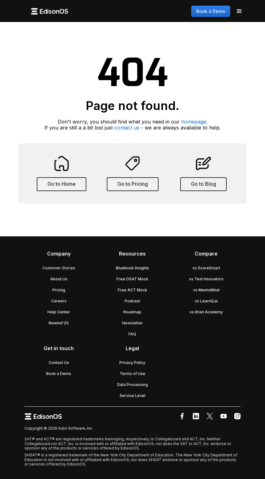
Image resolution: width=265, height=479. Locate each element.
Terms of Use (132, 373)
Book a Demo (210, 11)
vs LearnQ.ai (206, 301)
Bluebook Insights (132, 268)
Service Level (132, 395)
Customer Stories (58, 268)
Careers (59, 301)
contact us (126, 127)
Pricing (58, 290)
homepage (193, 121)
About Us (59, 279)
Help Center (58, 312)
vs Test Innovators (206, 279)
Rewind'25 (59, 323)
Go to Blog (203, 184)
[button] (239, 11)
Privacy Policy (132, 362)
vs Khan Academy (206, 312)
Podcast (132, 301)
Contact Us (59, 362)
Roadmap (132, 312)
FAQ (132, 334)
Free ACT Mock (132, 290)
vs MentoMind (206, 290)
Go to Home (61, 184)
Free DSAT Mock (132, 279)
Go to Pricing (132, 184)
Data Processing (132, 384)
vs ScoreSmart (206, 268)
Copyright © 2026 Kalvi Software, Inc (58, 428)
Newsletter (132, 323)
